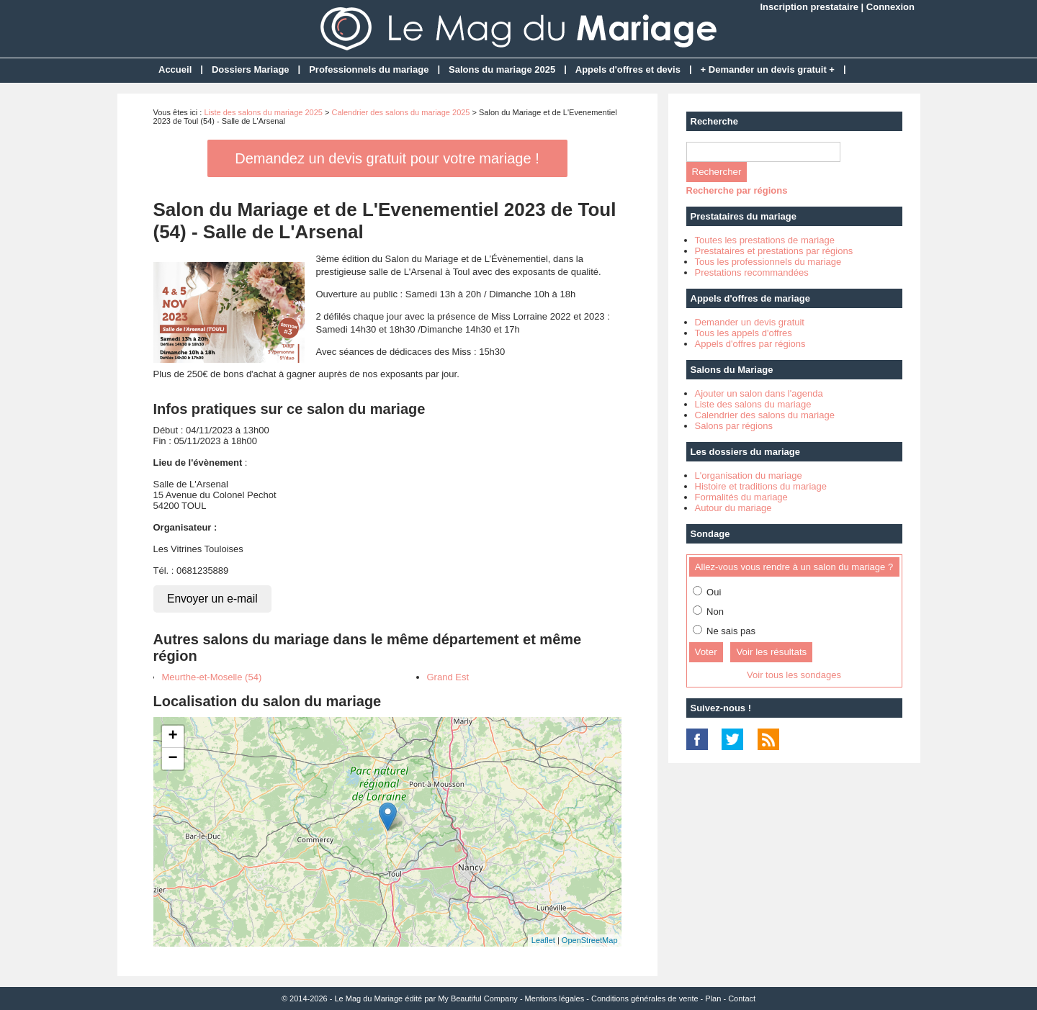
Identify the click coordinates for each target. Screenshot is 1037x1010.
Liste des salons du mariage (753, 404)
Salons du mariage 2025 (502, 69)
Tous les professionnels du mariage (768, 261)
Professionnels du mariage (368, 69)
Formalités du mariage (741, 497)
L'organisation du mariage (748, 475)
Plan (713, 998)
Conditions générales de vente (645, 998)
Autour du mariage (733, 507)
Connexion (890, 6)
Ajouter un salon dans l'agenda (759, 393)
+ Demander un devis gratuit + (768, 69)
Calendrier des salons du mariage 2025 (400, 112)
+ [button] (172, 736)
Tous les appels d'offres (743, 333)
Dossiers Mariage (250, 69)
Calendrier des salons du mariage (765, 415)
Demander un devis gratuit (749, 322)
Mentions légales (555, 998)
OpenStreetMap (590, 940)
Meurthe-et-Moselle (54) (212, 677)
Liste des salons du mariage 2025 (263, 112)
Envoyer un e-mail (212, 598)
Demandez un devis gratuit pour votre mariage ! (387, 158)
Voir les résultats (771, 651)
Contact (741, 998)
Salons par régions (734, 425)
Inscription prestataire (809, 6)
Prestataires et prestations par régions (774, 250)
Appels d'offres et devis (628, 69)
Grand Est (448, 677)
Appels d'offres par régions (750, 343)
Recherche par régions (737, 190)
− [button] (172, 759)
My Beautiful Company (478, 998)
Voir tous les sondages (794, 674)
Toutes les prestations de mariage (765, 240)
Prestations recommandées (752, 272)
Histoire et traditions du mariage (761, 486)
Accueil (175, 69)
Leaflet (543, 940)
